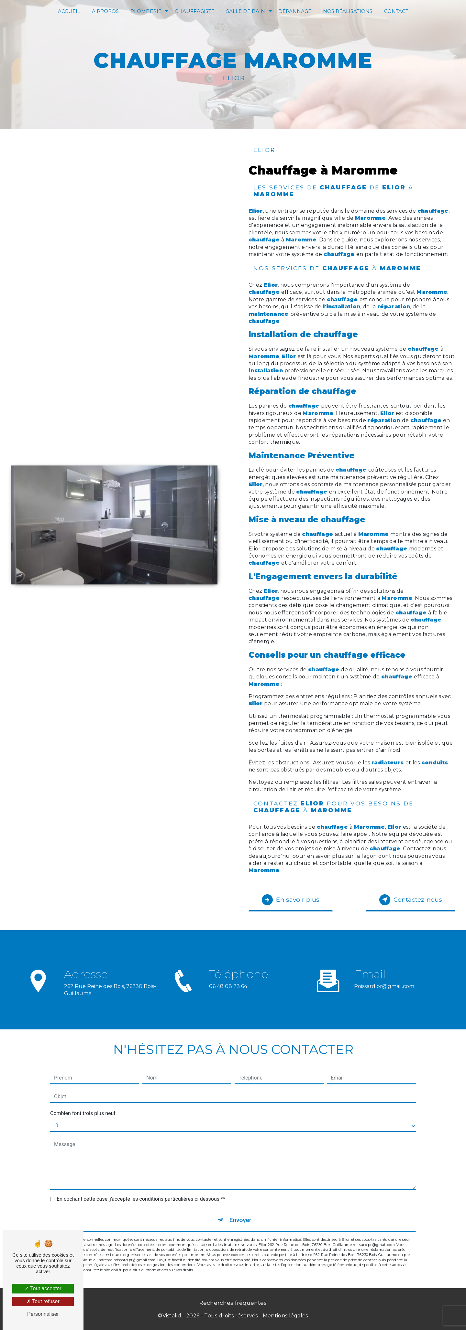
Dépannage (294, 11)
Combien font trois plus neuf (83, 1113)
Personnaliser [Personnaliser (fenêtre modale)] (43, 1314)
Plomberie (145, 11)
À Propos (105, 11)
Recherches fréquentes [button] (233, 1302)
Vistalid (172, 1316)
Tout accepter (43, 1288)
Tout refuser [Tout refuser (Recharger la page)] (43, 1301)
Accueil (69, 11)
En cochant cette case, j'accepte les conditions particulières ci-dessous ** (141, 1199)
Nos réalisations (347, 11)
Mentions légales (285, 1316)
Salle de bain (245, 11)
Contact (396, 11)
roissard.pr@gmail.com (384, 978)
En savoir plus (290, 899)
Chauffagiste (195, 11)
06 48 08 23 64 (228, 994)
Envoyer (240, 1220)
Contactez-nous (410, 899)
